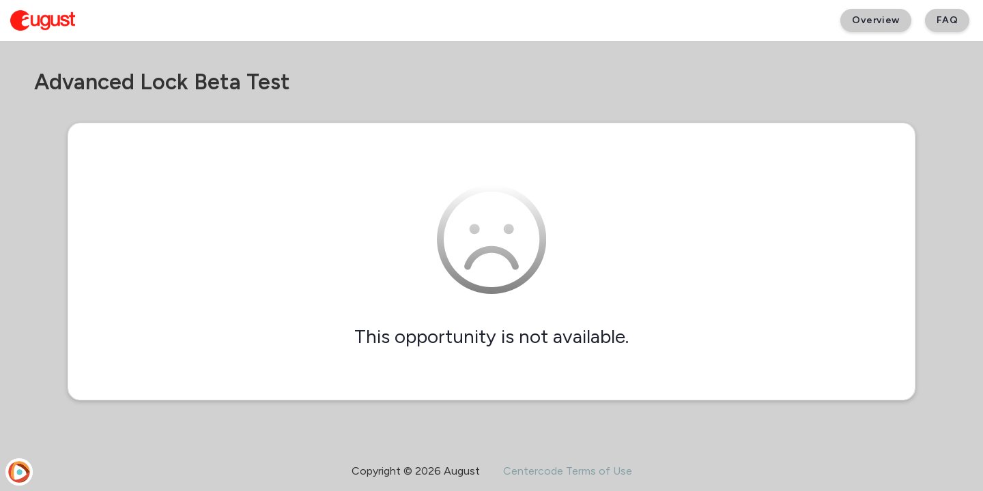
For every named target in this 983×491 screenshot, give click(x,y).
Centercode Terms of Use (567, 470)
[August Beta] (42, 20)
